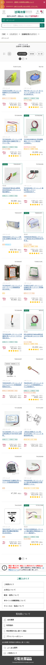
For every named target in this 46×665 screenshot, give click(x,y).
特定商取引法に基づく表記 (15, 631)
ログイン (38, 12)
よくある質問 (10, 648)
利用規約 (8, 625)
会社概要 (9, 620)
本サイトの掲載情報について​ (15, 600)
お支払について (10, 590)
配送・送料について (11, 595)
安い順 (40, 54)
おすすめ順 (22, 54)
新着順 (32, 54)
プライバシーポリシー (13, 636)
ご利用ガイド (9, 584)
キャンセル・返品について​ (14, 606)
